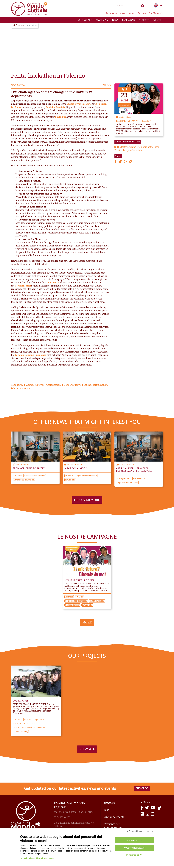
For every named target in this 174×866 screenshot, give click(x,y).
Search (142, 6)
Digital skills (39, 719)
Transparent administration (113, 826)
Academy (101, 20)
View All (87, 749)
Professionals (139, 478)
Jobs (106, 810)
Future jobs (70, 480)
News (115, 20)
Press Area (125, 13)
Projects (144, 20)
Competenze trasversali (76, 601)
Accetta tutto (134, 840)
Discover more (87, 500)
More (87, 622)
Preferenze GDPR (134, 855)
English (156, 5)
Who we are (85, 20)
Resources (111, 13)
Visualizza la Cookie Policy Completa (37, 858)
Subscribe (142, 788)
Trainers (69, 597)
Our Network (156, 13)
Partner (142, 13)
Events (157, 20)
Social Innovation (22, 388)
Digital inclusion (97, 601)
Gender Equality (72, 385)
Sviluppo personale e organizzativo (29, 728)
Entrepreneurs (124, 478)
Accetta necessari (134, 848)
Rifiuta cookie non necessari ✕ (140, 831)
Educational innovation (95, 385)
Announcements (114, 817)
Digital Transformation (48, 385)
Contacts (109, 802)
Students (17, 385)
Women (30, 385)
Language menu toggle (161, 5)
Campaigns (128, 20)
